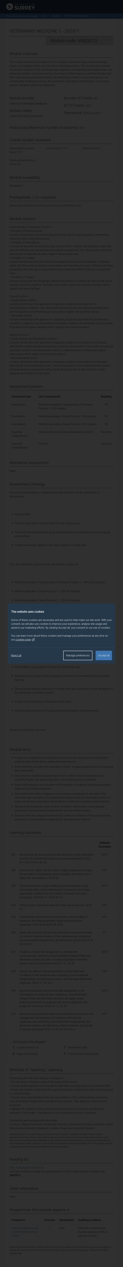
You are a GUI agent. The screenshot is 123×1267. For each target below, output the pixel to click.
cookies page (25, 639)
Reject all (16, 655)
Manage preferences (78, 655)
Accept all (103, 655)
